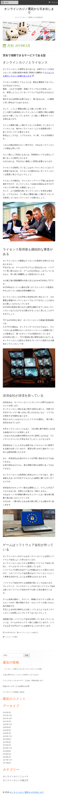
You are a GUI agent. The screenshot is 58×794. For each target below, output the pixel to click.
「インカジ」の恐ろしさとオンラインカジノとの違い (23, 669)
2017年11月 (7, 760)
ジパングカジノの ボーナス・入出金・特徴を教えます (23, 680)
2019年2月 (7, 745)
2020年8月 (7, 727)
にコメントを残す (11, 637)
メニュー (54, 2)
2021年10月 (7, 718)
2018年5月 (7, 754)
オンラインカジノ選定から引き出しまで (29, 10)
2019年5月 (7, 742)
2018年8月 (7, 751)
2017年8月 (7, 763)
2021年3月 (7, 721)
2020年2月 (7, 733)
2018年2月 (7, 757)
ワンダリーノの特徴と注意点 (13, 692)
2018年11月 (7, 748)
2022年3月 (7, 712)
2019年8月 (7, 739)
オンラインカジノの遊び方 (28, 632)
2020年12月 (7, 724)
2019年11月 (7, 736)
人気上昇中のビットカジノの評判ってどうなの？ (21, 675)
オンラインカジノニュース (15, 776)
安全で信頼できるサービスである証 (24, 55)
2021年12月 (7, 715)
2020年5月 (7, 730)
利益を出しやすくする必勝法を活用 (16, 686)
